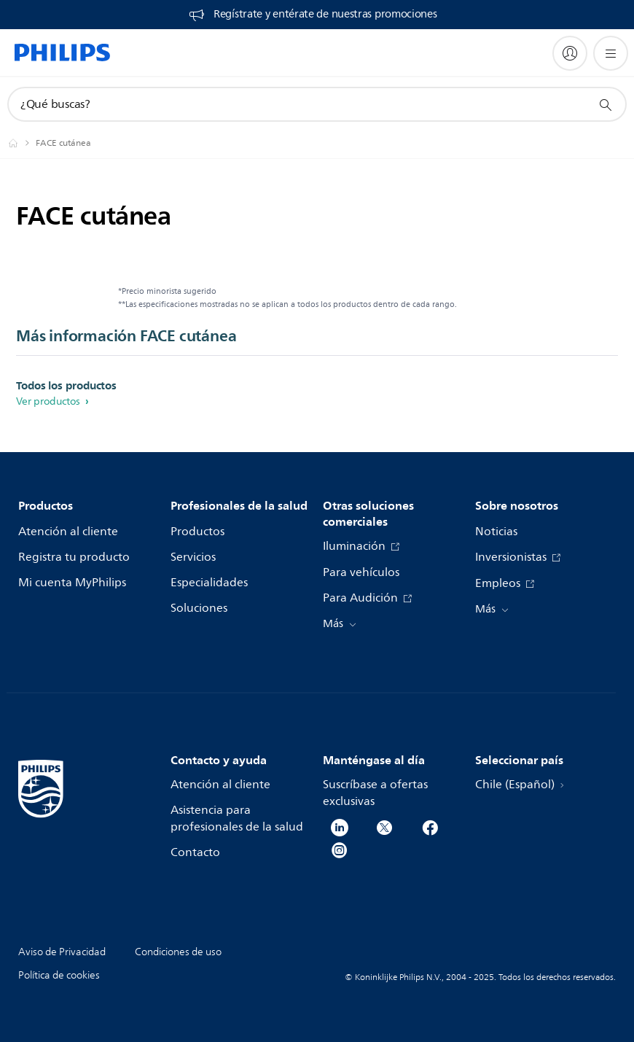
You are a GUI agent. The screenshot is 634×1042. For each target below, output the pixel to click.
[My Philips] (569, 53)
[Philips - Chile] (22, 143)
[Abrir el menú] (610, 53)
